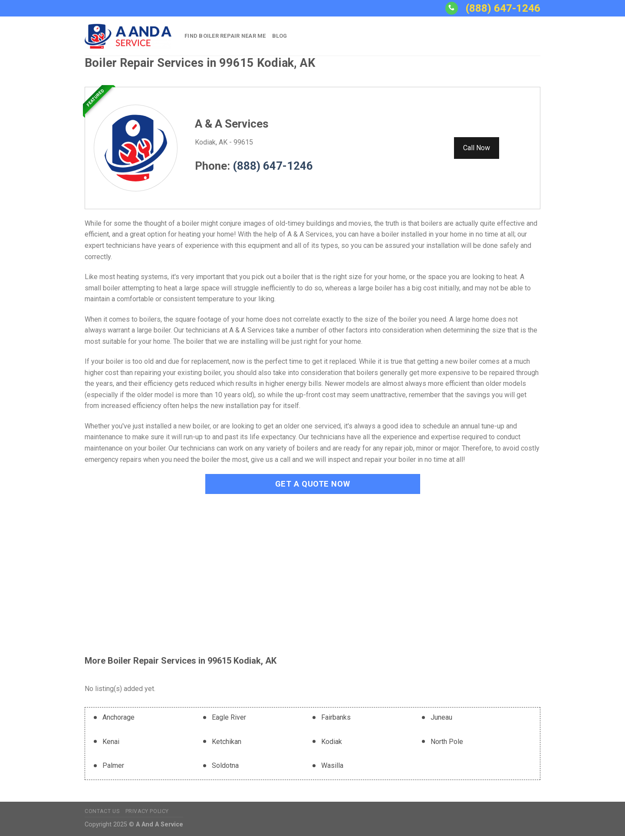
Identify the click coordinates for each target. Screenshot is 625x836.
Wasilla (332, 765)
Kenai (110, 741)
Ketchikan (226, 741)
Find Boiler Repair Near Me (225, 36)
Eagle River (229, 717)
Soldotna (225, 765)
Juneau (441, 717)
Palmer (113, 765)
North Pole (447, 741)
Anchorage (118, 717)
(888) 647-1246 (503, 8)
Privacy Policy (147, 811)
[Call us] (451, 8)
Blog (279, 36)
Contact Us (102, 811)
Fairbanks (336, 717)
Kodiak (331, 741)
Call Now (476, 148)
